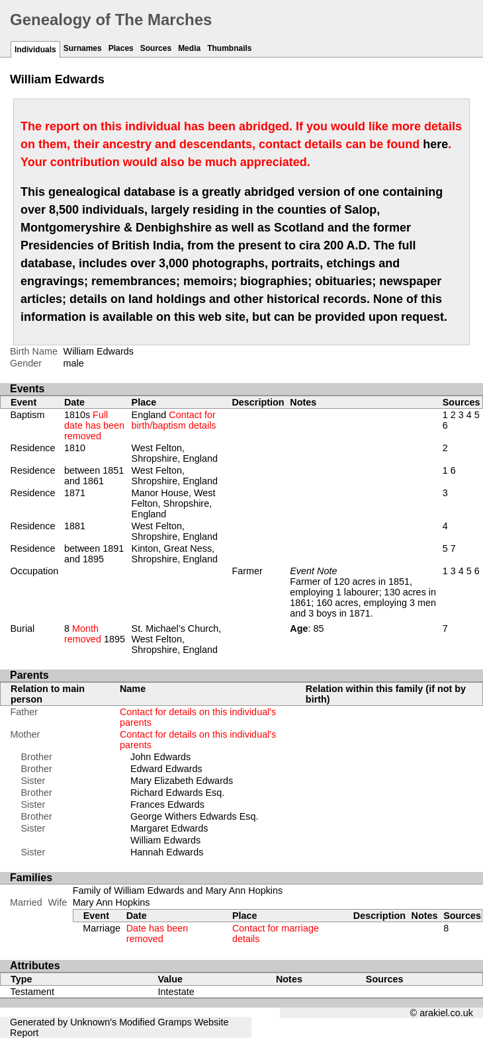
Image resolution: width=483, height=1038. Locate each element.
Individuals (35, 49)
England (174, 420)
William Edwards (165, 840)
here (435, 144)
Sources (155, 48)
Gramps (175, 1022)
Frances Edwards (167, 804)
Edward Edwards (166, 768)
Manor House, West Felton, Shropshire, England (174, 503)
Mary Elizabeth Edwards (181, 780)
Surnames (83, 48)
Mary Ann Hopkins (111, 902)
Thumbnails (229, 48)
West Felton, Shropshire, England (175, 453)
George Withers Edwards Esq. (194, 816)
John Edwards (160, 757)
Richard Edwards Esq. (177, 792)
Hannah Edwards (166, 852)
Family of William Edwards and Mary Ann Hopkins (178, 890)
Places (121, 48)
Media (189, 48)
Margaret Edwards (169, 828)
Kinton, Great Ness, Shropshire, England (175, 553)
